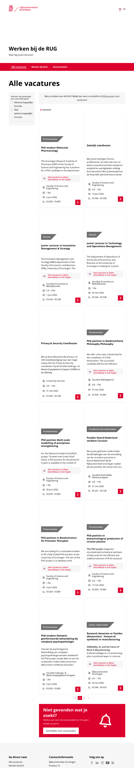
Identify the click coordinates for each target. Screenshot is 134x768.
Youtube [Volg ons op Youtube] (107, 745)
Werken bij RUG (39, 66)
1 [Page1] (79, 680)
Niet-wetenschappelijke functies (23, 113)
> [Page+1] (88, 680)
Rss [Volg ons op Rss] (112, 745)
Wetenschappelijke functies (23, 104)
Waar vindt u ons (57, 755)
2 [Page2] (84, 680)
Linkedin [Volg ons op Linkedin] (97, 745)
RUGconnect (108, 96)
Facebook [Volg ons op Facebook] (91, 745)
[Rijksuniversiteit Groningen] (23, 9)
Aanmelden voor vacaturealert (61, 713)
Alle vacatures (18, 66)
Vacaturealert (60, 66)
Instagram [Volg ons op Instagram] (102, 745)
